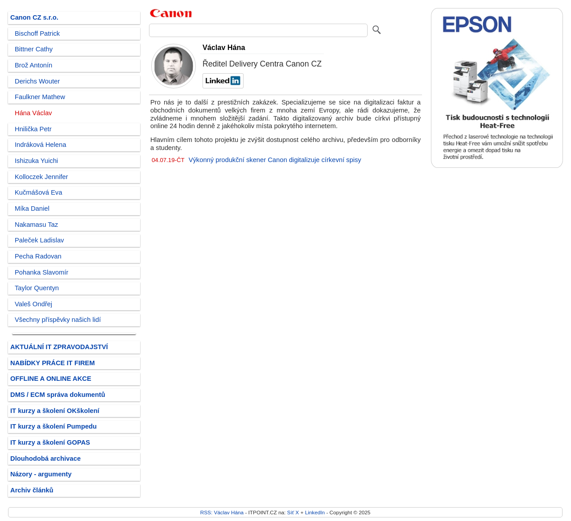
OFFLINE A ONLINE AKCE (50, 378)
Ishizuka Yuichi (36, 160)
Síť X (293, 512)
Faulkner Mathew (40, 96)
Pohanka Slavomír (41, 272)
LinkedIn (315, 512)
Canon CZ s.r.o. (34, 17)
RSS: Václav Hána (222, 512)
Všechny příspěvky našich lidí (58, 319)
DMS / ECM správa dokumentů (57, 394)
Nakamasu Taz (36, 224)
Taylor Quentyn (37, 288)
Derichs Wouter (37, 81)
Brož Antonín (33, 65)
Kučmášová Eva (38, 192)
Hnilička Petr (33, 129)
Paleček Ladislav (39, 240)
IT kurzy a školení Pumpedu (53, 426)
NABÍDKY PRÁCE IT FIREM (52, 363)
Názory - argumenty (40, 474)
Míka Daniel (32, 208)
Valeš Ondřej (33, 304)
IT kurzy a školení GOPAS (50, 442)
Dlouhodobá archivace (45, 458)
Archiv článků (32, 490)
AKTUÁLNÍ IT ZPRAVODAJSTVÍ (59, 346)
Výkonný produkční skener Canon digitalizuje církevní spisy (275, 159)
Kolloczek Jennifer (41, 176)
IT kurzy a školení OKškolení (54, 410)
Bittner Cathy (34, 49)
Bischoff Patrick (37, 33)
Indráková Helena (40, 144)
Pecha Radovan (38, 256)
